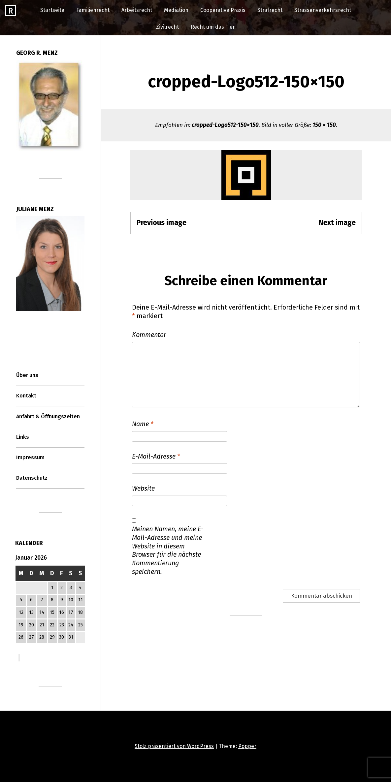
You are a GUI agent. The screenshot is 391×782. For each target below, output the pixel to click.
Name (142, 424)
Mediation (176, 10)
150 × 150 (324, 125)
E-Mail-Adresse (156, 456)
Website (143, 488)
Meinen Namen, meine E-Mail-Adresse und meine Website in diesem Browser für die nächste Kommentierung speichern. (168, 550)
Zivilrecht (167, 27)
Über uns (27, 375)
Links (22, 437)
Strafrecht (269, 10)
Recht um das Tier (213, 27)
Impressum (30, 457)
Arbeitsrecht (136, 10)
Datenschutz (32, 478)
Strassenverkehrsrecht (322, 10)
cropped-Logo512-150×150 (225, 125)
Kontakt (26, 395)
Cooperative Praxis (222, 10)
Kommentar (149, 335)
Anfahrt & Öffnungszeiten (48, 416)
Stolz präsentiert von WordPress (174, 746)
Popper (247, 746)
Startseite (52, 10)
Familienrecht (93, 10)
